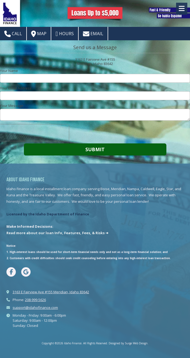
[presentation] (34, 133)
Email (93, 34)
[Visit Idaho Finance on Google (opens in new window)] (26, 272)
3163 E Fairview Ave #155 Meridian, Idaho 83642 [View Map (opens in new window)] (51, 292)
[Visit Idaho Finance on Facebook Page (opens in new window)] (11, 272)
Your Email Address (15, 88)
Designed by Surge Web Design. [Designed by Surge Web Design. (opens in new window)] (128, 343)
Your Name (9, 70)
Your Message (11, 105)
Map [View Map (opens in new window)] (38, 34)
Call (13, 34)
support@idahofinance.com (35, 307)
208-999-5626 (35, 299)
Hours (65, 34)
